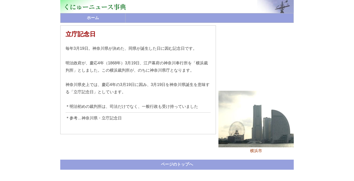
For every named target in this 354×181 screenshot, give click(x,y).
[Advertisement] (256, 56)
